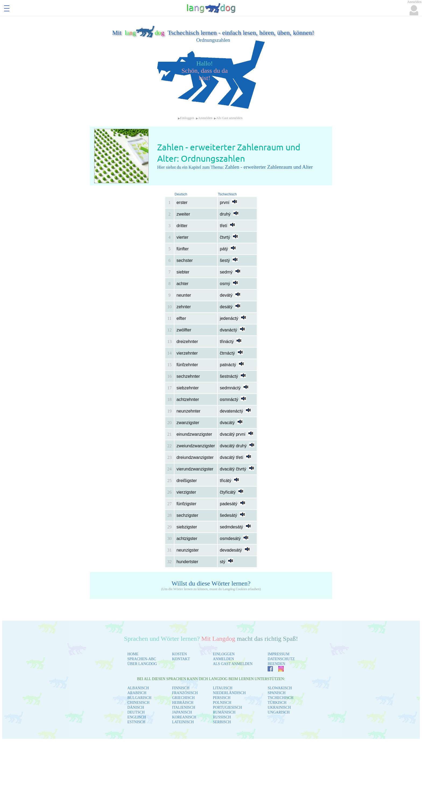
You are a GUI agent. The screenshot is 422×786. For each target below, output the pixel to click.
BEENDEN (276, 664)
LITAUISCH (223, 688)
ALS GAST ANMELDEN (233, 664)
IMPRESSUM (278, 654)
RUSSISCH (222, 717)
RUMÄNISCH (224, 712)
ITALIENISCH (183, 707)
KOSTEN (179, 654)
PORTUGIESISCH (227, 707)
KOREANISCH (184, 717)
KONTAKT (181, 659)
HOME (132, 654)
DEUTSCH (136, 712)
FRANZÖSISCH (185, 693)
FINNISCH (180, 688)
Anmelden (205, 118)
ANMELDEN (223, 659)
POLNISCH (222, 703)
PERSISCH (221, 698)
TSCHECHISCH (280, 698)
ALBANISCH (138, 688)
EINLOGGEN (224, 654)
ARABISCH (136, 693)
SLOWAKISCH (280, 688)
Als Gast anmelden (229, 118)
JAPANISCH (182, 712)
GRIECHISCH (183, 698)
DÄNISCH (135, 707)
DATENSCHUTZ (281, 659)
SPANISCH (276, 693)
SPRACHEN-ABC (141, 659)
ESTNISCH (136, 722)
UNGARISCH (279, 712)
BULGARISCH (139, 698)
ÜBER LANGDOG (142, 664)
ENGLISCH (136, 717)
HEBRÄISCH (182, 703)
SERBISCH (222, 722)
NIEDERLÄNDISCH (229, 693)
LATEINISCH (183, 722)
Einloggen (187, 118)
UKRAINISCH (279, 707)
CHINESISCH (138, 703)
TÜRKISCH (277, 703)
